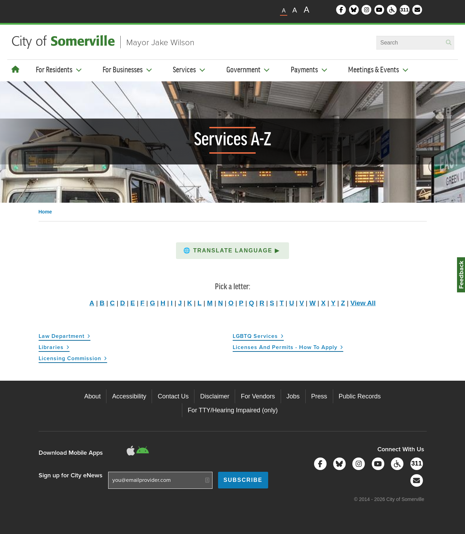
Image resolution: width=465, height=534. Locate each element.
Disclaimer (214, 396)
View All (363, 303)
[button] (232, 250)
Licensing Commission (70, 358)
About (92, 396)
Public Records (360, 396)
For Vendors (258, 396)
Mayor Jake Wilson (160, 42)
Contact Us (173, 396)
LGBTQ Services (255, 336)
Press (319, 396)
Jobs (293, 396)
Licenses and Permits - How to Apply (285, 347)
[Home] (15, 69)
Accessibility (129, 396)
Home (45, 212)
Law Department (62, 336)
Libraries (51, 347)
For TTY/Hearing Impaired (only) (233, 410)
